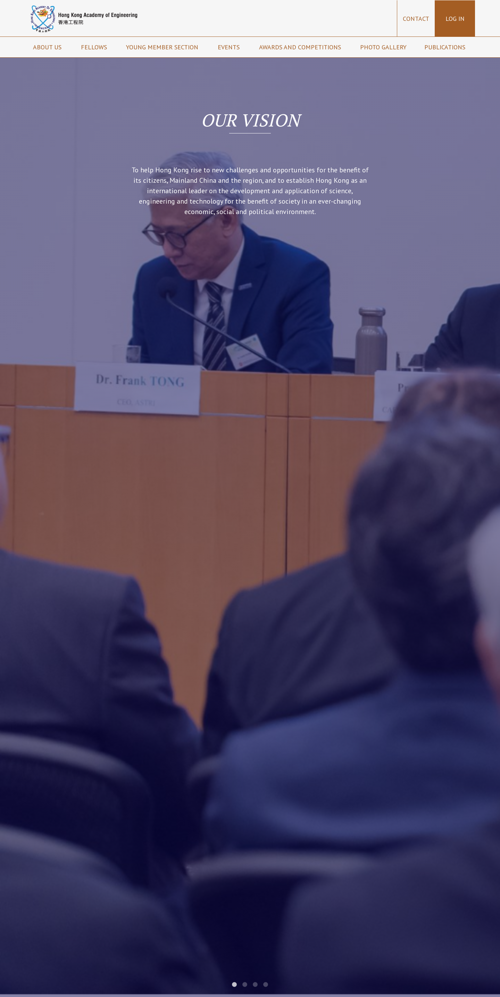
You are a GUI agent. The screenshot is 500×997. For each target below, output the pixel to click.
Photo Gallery (383, 47)
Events (229, 47)
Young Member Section (163, 47)
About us (48, 47)
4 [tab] (265, 984)
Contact (416, 19)
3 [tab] (255, 984)
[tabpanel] (250, 498)
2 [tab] (244, 984)
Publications (445, 47)
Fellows (95, 47)
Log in (455, 19)
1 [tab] (234, 984)
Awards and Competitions (301, 47)
